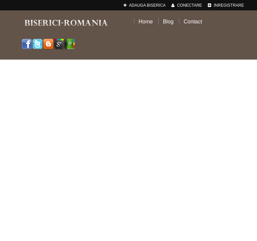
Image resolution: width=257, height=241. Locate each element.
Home (146, 21)
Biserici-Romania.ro (66, 22)
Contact (193, 21)
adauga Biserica (144, 5)
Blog (168, 21)
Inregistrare (226, 5)
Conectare (186, 5)
